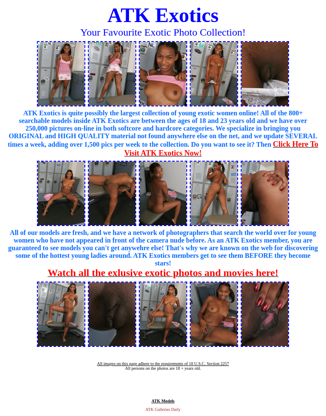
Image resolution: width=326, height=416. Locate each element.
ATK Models (163, 401)
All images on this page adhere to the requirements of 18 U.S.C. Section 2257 (163, 363)
